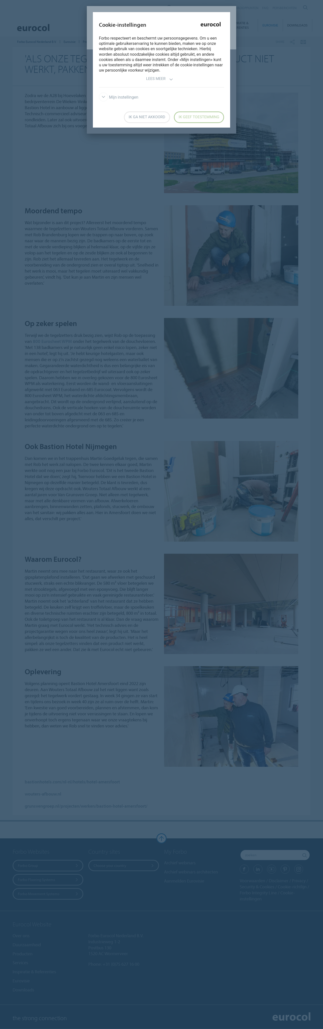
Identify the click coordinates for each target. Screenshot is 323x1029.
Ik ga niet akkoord (147, 117)
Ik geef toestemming (199, 117)
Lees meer (159, 79)
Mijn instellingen (118, 97)
